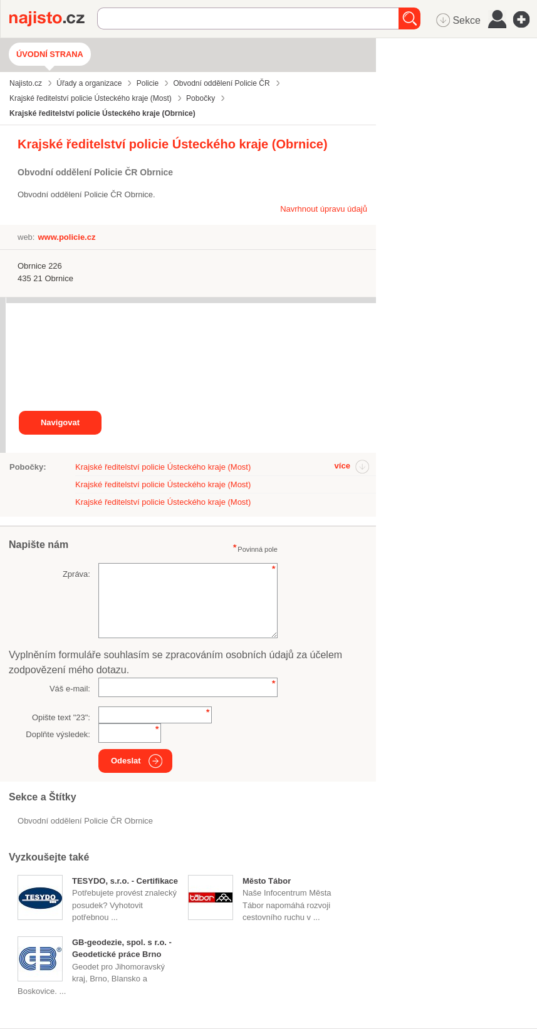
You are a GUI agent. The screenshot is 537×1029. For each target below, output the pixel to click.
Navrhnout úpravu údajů (323, 209)
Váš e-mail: (70, 688)
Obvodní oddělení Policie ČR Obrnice (85, 820)
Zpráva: (76, 574)
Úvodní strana (49, 54)
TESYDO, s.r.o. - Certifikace (125, 881)
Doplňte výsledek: (58, 734)
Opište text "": (61, 717)
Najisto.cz (53, 18)
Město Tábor (266, 881)
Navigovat (60, 422)
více (342, 465)
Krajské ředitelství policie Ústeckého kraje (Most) (163, 467)
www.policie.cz (66, 237)
